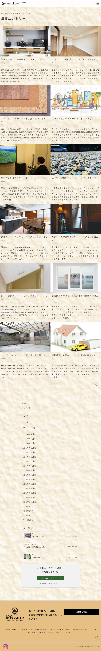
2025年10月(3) (29, 461)
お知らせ (25, 408)
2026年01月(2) (29, 448)
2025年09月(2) (29, 466)
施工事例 (32, 632)
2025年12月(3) (29, 452)
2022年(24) (27, 515)
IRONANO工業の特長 (60, 629)
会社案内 (42, 632)
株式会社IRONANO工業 (10, 13)
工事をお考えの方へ (79, 629)
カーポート (27, 422)
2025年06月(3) (29, 479)
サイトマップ (67, 632)
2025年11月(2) (29, 457)
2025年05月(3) (29, 484)
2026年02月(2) (29, 443)
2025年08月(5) (29, 470)
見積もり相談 (53, 632)
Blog (23, 403)
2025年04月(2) (29, 488)
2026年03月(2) (29, 438)
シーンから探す (41, 629)
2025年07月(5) (29, 475)
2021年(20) (27, 520)
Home (7, 629)
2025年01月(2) (29, 502)
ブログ (93, 629)
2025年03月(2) (29, 493)
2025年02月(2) (29, 497)
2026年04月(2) (29, 434)
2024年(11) (27, 506)
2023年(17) (27, 511)
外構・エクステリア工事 (22, 629)
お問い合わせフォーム (50, 578)
